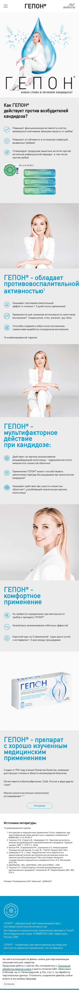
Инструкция (39, 805)
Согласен (9, 983)
